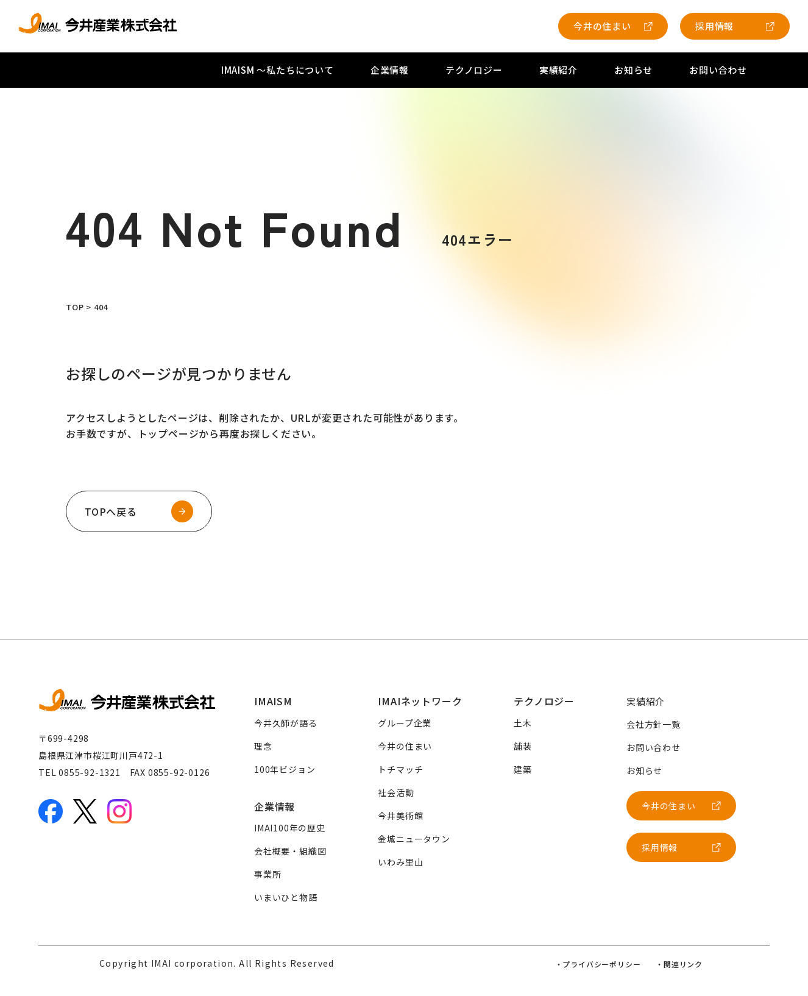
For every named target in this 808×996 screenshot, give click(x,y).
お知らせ (633, 69)
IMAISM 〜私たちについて (277, 69)
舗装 (523, 746)
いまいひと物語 (285, 897)
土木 (523, 723)
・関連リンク (679, 964)
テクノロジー (474, 69)
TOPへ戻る (111, 511)
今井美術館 (400, 815)
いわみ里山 (400, 862)
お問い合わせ (718, 69)
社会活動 (396, 792)
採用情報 (714, 26)
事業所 (267, 874)
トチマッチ (400, 769)
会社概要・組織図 (290, 851)
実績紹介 (558, 69)
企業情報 (389, 69)
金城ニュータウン (414, 839)
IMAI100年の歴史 (289, 828)
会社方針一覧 (653, 724)
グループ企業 (404, 723)
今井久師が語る (285, 723)
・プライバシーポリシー (598, 964)
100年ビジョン (284, 769)
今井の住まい (602, 26)
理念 (263, 746)
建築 (523, 769)
